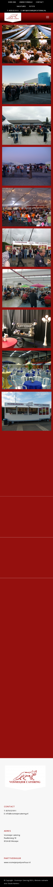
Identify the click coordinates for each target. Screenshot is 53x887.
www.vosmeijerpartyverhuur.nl (17, 862)
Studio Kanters (13, 883)
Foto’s (32, 6)
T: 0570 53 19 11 (13, 10)
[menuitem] (12, 2)
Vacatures (21, 6)
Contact (40, 2)
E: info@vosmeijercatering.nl (33, 10)
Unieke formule (26, 2)
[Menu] (47, 17)
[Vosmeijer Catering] (22, 17)
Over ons (12, 2)
